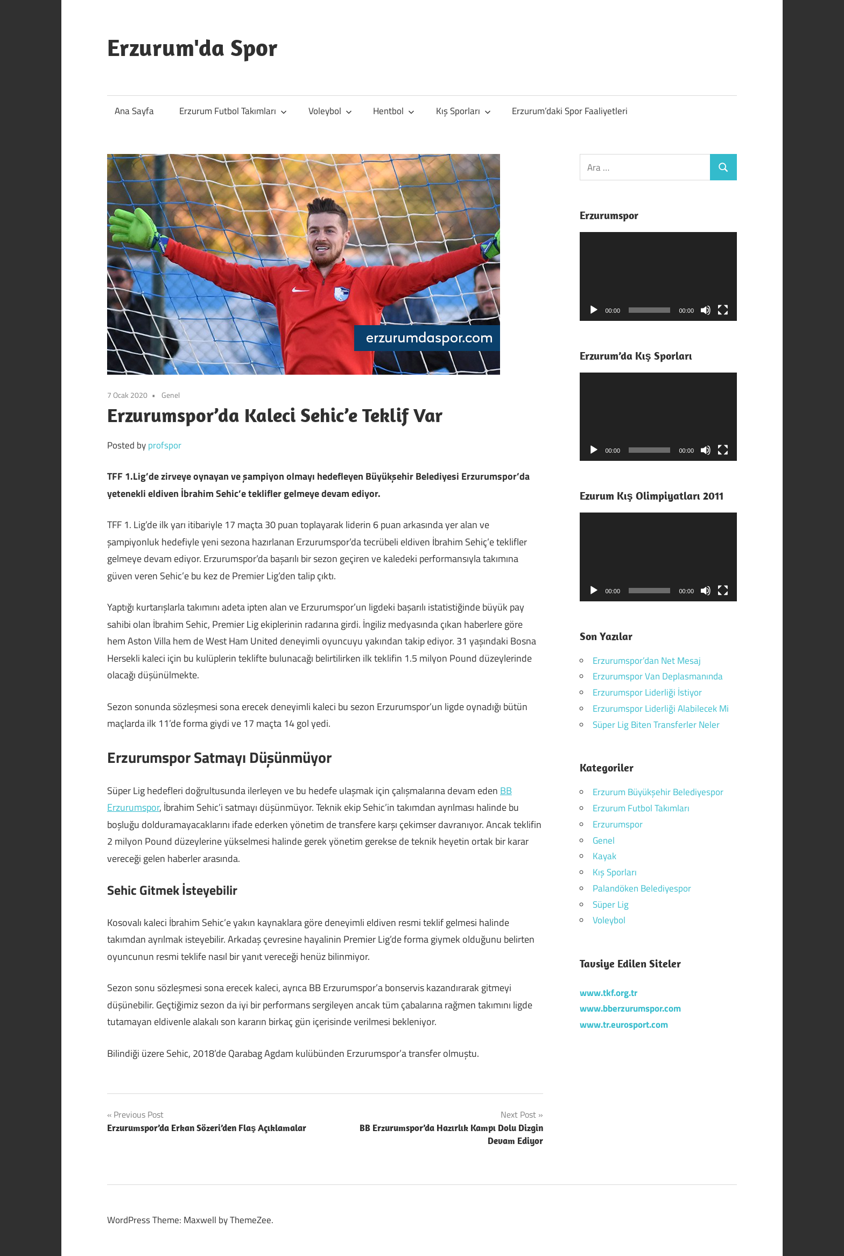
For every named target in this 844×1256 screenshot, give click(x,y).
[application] (658, 276)
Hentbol (393, 111)
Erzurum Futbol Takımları (233, 111)
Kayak (604, 856)
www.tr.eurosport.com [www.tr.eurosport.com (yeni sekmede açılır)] (624, 1025)
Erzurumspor (618, 824)
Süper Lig (611, 904)
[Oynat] (593, 310)
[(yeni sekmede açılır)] (630, 1008)
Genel (170, 395)
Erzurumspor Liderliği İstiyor (647, 692)
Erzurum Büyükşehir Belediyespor (658, 792)
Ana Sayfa (134, 111)
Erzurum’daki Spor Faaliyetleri (570, 111)
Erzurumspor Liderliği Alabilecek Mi (661, 708)
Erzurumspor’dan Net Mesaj (647, 661)
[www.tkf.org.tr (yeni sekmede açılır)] (608, 993)
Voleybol (330, 111)
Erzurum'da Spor (192, 47)
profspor (164, 445)
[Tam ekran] (723, 310)
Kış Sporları (463, 111)
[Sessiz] (705, 310)
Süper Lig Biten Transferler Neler (656, 725)
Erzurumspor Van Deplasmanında (658, 676)
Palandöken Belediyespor (642, 888)
